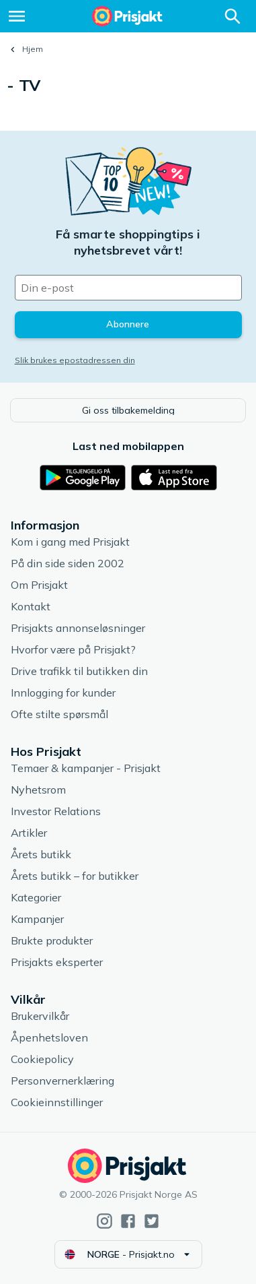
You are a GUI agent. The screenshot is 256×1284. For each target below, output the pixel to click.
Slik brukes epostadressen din (75, 360)
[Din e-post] (128, 287)
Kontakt (30, 606)
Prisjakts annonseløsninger (78, 628)
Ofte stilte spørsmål (59, 714)
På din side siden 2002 (67, 563)
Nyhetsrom (38, 789)
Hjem (32, 49)
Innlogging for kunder (63, 692)
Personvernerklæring (62, 1080)
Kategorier (36, 897)
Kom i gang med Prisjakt (70, 541)
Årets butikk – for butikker (74, 875)
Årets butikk (41, 854)
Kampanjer (37, 919)
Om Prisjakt (39, 584)
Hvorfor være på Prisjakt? (73, 649)
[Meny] (17, 16)
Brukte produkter (52, 940)
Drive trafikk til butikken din (79, 671)
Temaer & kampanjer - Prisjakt (86, 768)
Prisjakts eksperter (57, 962)
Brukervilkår (40, 1016)
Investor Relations (56, 811)
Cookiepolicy (42, 1059)
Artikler (29, 832)
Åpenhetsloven (49, 1037)
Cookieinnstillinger (57, 1102)
